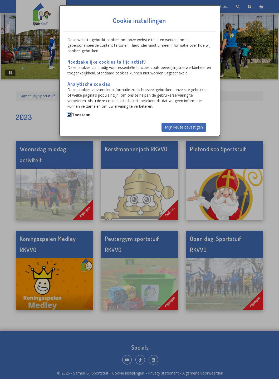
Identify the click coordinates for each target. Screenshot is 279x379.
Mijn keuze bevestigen (184, 127)
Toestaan (81, 114)
